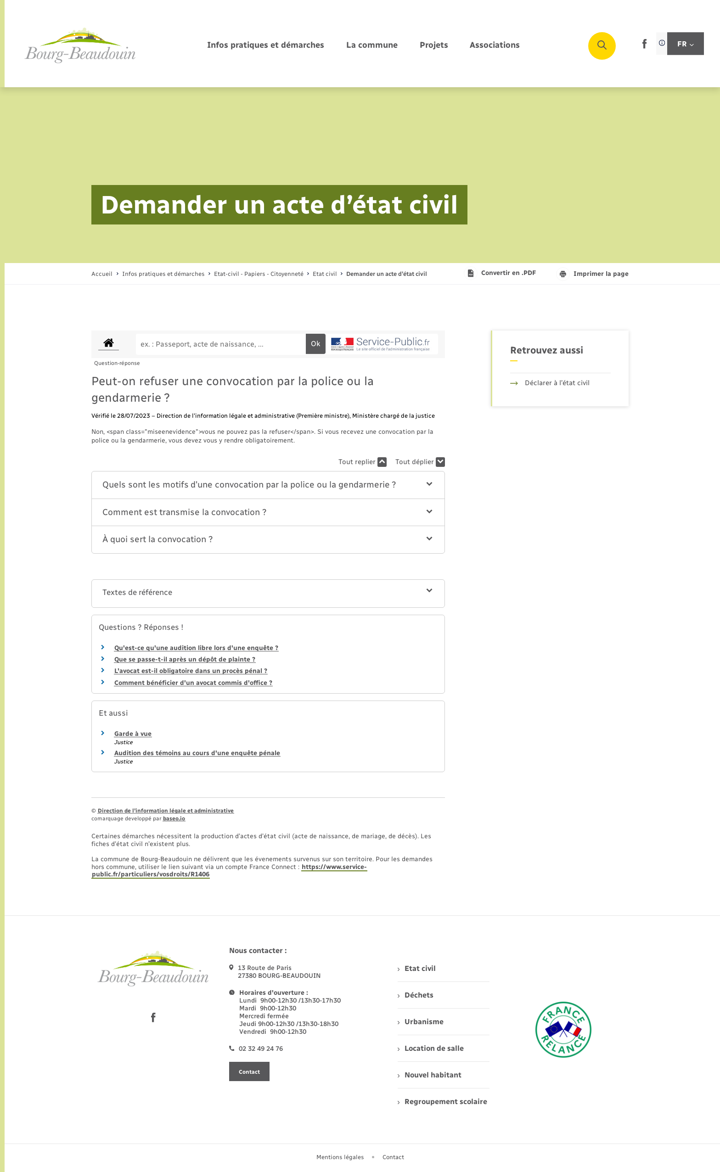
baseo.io (174, 818)
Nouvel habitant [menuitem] (429, 1075)
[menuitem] (265, 45)
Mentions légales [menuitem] (340, 1157)
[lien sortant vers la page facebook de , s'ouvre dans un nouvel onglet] (644, 46)
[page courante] (386, 273)
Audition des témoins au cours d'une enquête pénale (197, 753)
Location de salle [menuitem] (431, 1048)
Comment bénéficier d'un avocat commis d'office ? (193, 683)
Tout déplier (420, 462)
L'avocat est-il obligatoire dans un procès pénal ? (190, 671)
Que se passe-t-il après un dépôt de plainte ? (184, 659)
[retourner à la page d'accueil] (80, 46)
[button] (268, 485)
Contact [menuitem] (393, 1157)
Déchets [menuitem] (415, 995)
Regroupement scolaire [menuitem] (442, 1101)
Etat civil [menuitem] (417, 968)
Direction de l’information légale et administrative (166, 811)
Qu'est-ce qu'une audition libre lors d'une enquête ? (196, 648)
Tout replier (362, 462)
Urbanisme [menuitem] (421, 1021)
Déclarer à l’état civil (550, 383)
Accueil (101, 273)
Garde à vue (133, 734)
